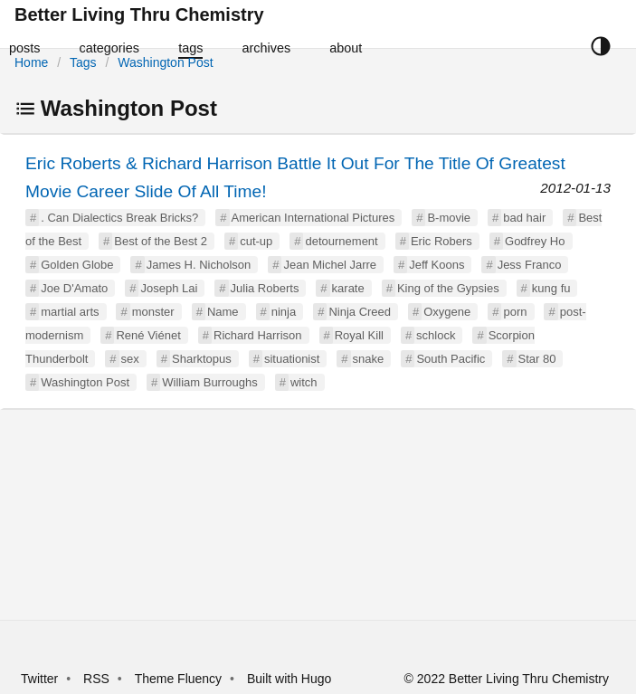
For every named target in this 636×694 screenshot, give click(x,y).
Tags (83, 62)
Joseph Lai (168, 288)
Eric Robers (441, 241)
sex (130, 359)
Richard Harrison (258, 335)
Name (223, 311)
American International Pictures (313, 217)
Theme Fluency (180, 678)
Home (31, 62)
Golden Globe (77, 264)
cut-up (256, 241)
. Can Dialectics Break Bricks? (119, 217)
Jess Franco (530, 264)
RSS (96, 678)
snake (368, 359)
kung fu (551, 288)
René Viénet (148, 335)
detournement (341, 241)
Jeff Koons (436, 264)
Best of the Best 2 (160, 241)
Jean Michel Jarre (329, 264)
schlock (435, 335)
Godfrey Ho (535, 241)
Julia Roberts (265, 288)
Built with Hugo (289, 678)
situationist (291, 359)
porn (515, 311)
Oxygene (446, 311)
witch (304, 382)
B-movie (448, 217)
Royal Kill (359, 335)
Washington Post (165, 62)
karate (348, 288)
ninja (283, 311)
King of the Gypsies (448, 288)
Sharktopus (202, 359)
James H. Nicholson (199, 264)
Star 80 (537, 359)
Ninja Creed (359, 311)
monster (153, 311)
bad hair (524, 217)
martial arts (70, 311)
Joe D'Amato (74, 288)
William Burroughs (209, 382)
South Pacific (450, 359)
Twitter (39, 678)
